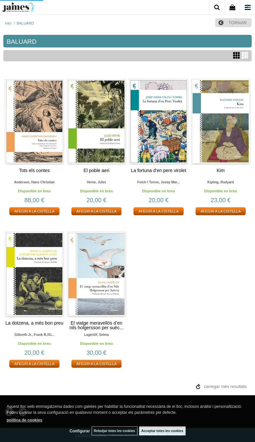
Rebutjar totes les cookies (114, 431)
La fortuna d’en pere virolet (158, 170)
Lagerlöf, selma (96, 335)
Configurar (79, 431)
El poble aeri (97, 170)
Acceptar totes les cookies (162, 431)
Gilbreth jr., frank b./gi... (34, 335)
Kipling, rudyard (221, 182)
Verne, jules (96, 182)
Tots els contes (34, 170)
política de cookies (24, 420)
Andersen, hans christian (34, 182)
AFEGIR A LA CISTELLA (34, 211)
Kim (220, 170)
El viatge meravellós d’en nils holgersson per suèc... (96, 325)
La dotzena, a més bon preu (34, 323)
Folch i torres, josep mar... (158, 182)
